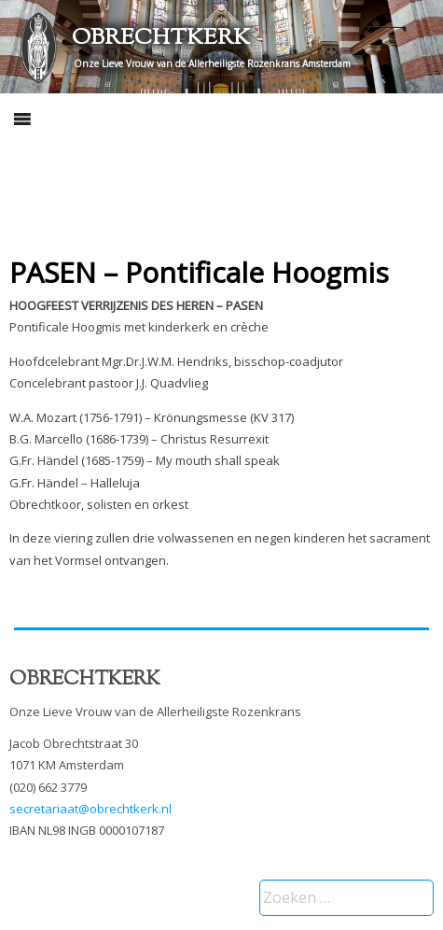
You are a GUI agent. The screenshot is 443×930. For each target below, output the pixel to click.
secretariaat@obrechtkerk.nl (90, 808)
